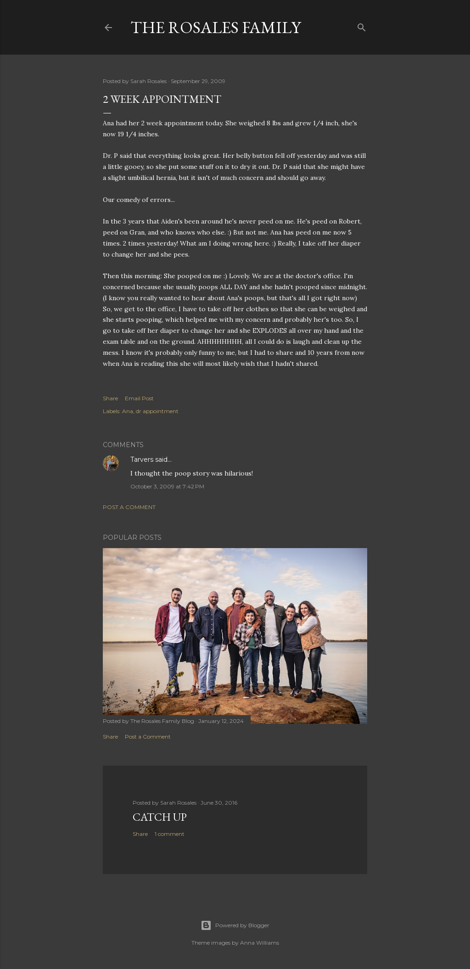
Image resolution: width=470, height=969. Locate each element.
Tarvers (141, 459)
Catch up (160, 817)
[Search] (361, 25)
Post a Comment (129, 507)
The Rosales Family (215, 27)
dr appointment (157, 411)
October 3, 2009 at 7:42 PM (167, 486)
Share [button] (110, 398)
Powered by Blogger (235, 925)
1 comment (170, 833)
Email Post (139, 398)
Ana (127, 411)
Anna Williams (259, 942)
